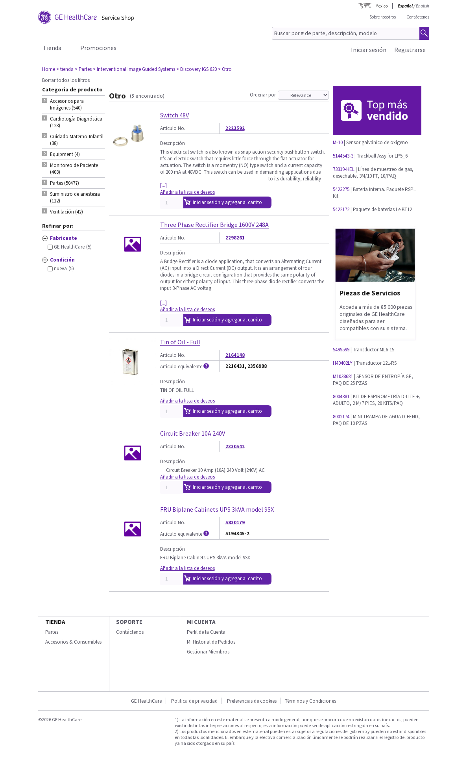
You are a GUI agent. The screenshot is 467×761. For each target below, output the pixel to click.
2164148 (235, 355)
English (422, 6)
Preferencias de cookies (252, 701)
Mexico (381, 6)
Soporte (129, 622)
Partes (51, 632)
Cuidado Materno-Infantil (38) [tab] (76, 140)
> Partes (83, 69)
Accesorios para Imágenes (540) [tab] (67, 104)
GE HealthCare (146, 701)
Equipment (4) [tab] (65, 154)
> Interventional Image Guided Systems (134, 69)
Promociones (98, 48)
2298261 (235, 237)
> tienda (65, 69)
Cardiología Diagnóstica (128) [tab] (76, 122)
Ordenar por (263, 94)
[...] (163, 185)
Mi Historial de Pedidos (211, 641)
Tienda (52, 48)
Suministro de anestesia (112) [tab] (75, 197)
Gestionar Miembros (208, 651)
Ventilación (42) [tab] (66, 211)
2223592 (235, 128)
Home (48, 69)
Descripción (172, 143)
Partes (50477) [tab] (64, 183)
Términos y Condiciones (310, 701)
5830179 (235, 522)
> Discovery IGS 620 (196, 69)
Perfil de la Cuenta (206, 632)
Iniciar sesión (368, 50)
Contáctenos (417, 17)
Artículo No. (172, 128)
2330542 (235, 446)
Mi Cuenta (201, 622)
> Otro (225, 69)
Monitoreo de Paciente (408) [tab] (74, 168)
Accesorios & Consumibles (73, 641)
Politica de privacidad (194, 701)
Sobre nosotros (382, 17)
